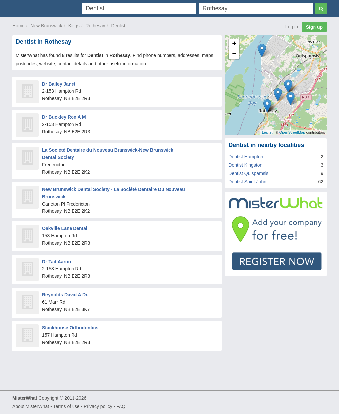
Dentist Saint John (247, 181)
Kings (74, 25)
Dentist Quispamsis (248, 173)
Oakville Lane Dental (64, 228)
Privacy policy (98, 406)
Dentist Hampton (245, 156)
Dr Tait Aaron (56, 261)
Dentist (118, 25)
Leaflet (267, 132)
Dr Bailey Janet (58, 84)
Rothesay (95, 25)
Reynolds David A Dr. (65, 294)
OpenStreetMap (292, 132)
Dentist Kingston (245, 165)
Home (18, 25)
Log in (291, 26)
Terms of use (66, 406)
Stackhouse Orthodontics (70, 327)
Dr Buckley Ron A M (64, 117)
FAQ (120, 406)
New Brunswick (46, 25)
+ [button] (234, 44)
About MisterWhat (30, 406)
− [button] (234, 54)
